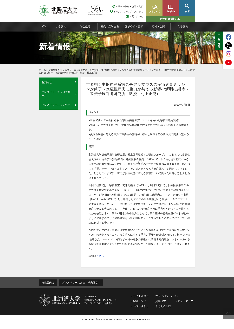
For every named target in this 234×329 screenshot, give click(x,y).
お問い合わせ (136, 16)
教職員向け (47, 282)
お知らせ (47, 82)
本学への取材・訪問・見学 (129, 6)
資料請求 (160, 301)
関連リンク (139, 301)
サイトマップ (185, 301)
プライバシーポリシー (168, 296)
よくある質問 (163, 306)
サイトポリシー (142, 296)
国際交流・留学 (134, 26)
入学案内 (183, 26)
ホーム (42, 70)
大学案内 (61, 26)
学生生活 (85, 26)
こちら (100, 256)
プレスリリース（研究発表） (75, 70)
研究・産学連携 (110, 26)
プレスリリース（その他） (57, 104)
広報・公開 (158, 26)
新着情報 (53, 70)
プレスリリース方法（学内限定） (81, 282)
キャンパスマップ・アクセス (128, 11)
